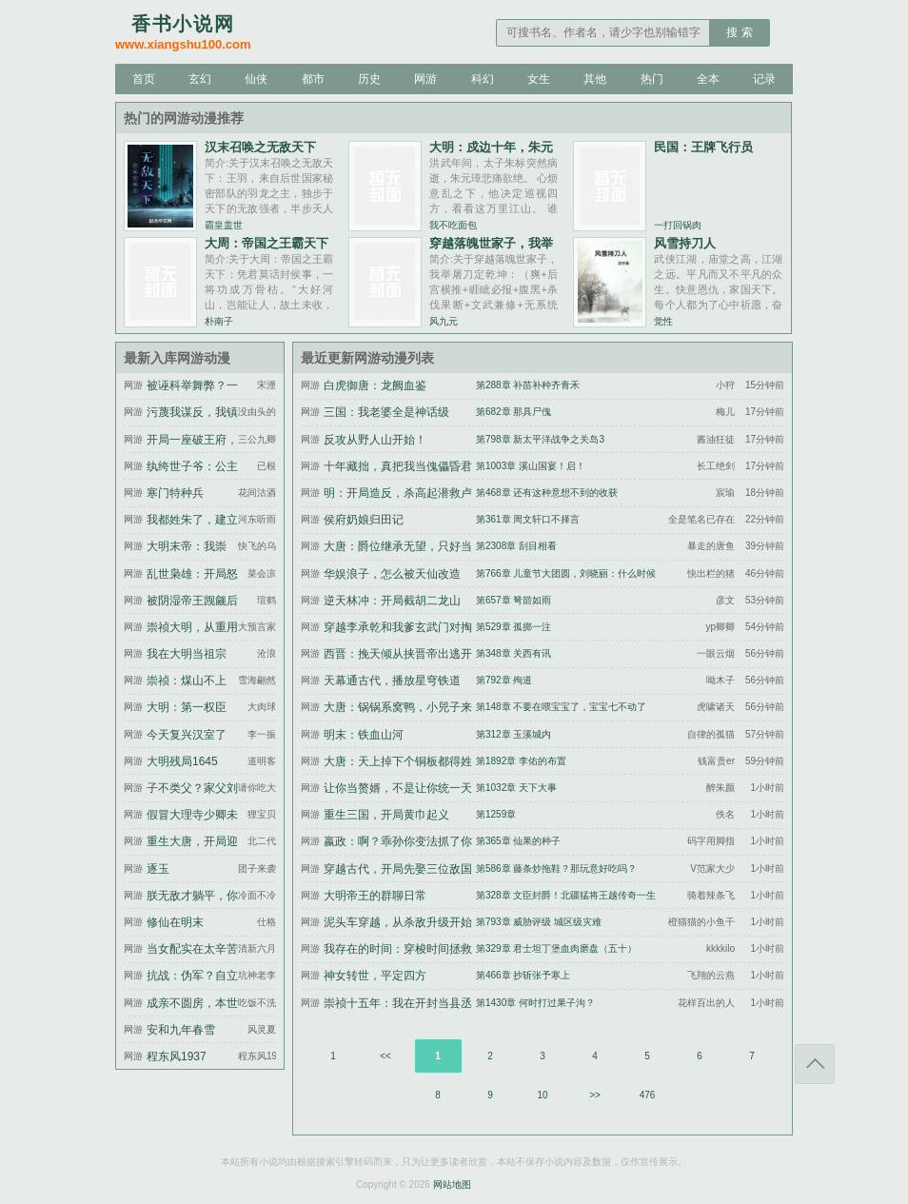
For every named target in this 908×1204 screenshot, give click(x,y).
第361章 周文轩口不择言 (528, 519)
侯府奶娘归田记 (364, 519)
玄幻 (199, 79)
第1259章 (496, 814)
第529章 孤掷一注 (513, 627)
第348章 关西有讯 (513, 653)
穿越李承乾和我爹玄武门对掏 (398, 627)
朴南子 (219, 321)
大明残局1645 (182, 761)
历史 (369, 79)
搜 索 (739, 32)
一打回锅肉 (677, 225)
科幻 (482, 79)
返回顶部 (815, 1064)
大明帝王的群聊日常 (375, 895)
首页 (143, 79)
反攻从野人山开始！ (375, 439)
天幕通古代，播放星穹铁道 (392, 680)
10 (542, 1095)
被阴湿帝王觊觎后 (192, 600)
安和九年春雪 (181, 1029)
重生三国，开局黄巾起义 (386, 814)
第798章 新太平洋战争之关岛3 (540, 439)
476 (648, 1095)
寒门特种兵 (175, 493)
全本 (708, 79)
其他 (594, 79)
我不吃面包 (453, 225)
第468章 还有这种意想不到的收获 (547, 492)
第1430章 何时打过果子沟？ (535, 1002)
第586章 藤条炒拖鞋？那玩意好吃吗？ (556, 868)
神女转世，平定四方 (375, 975)
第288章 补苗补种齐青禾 (528, 385)
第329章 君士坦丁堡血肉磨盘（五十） (556, 948)
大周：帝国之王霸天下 (266, 243)
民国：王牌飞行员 (703, 147)
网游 (425, 79)
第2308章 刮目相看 (516, 546)
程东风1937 (177, 1056)
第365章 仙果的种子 (518, 841)
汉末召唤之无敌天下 (260, 147)
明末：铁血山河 (364, 734)
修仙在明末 (175, 922)
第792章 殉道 (504, 680)
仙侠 (256, 79)
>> (595, 1095)
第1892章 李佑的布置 (521, 761)
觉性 (663, 321)
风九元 (443, 321)
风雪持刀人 (685, 243)
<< (385, 1056)
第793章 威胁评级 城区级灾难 (539, 922)
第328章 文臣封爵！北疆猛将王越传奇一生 (566, 895)
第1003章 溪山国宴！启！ (530, 466)
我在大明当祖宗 (187, 654)
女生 (538, 79)
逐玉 (158, 869)
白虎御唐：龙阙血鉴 (375, 385)
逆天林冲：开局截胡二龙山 (392, 600)
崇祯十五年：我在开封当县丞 (398, 1003)
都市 (313, 79)
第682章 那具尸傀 (513, 411)
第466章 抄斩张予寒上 (523, 975)
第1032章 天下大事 (516, 787)
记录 (764, 79)
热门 (652, 79)
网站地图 (452, 1184)
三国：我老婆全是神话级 (386, 412)
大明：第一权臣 (187, 707)
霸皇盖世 (224, 225)
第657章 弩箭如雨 (513, 600)
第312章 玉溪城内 (513, 734)
